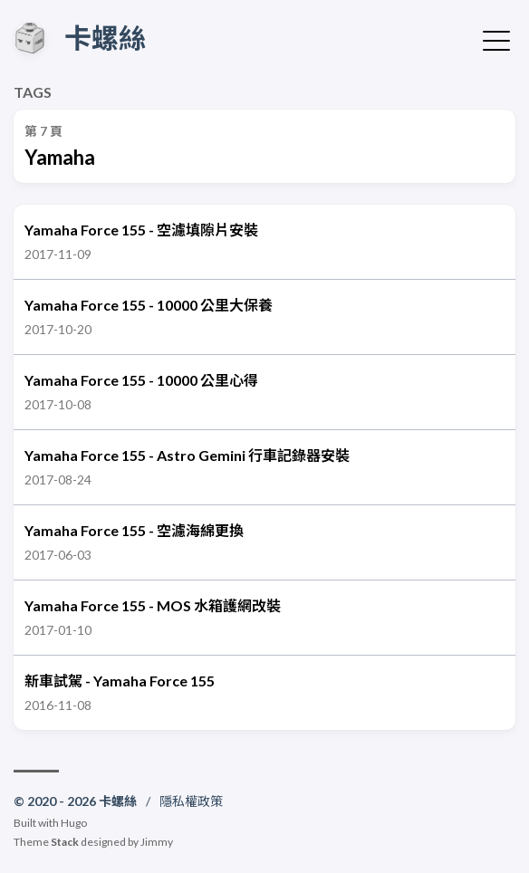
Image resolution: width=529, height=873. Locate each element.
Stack (65, 842)
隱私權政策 (191, 801)
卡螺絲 (105, 37)
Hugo (74, 823)
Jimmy (156, 842)
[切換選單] (496, 39)
